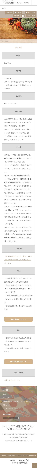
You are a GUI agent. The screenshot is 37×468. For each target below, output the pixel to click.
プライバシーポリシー (10, 408)
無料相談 (16, 16)
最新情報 (18, 12)
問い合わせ (7, 405)
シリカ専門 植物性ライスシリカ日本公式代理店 (15, 5)
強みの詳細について (17, 319)
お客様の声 (9, 12)
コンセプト (7, 398)
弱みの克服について (17, 362)
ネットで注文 (30, 12)
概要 (4, 394)
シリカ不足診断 (30, 16)
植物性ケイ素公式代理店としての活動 (15, 401)
